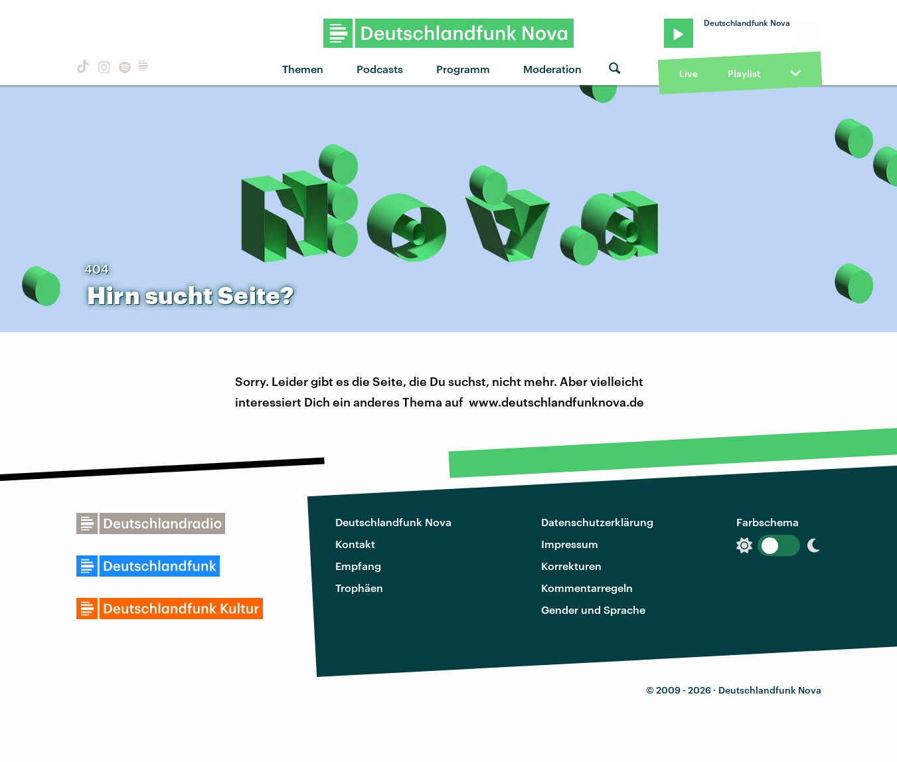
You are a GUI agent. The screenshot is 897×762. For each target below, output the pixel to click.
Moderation (552, 68)
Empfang (358, 565)
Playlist (744, 73)
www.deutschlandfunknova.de (556, 402)
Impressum (569, 543)
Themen (302, 68)
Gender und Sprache (593, 609)
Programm (463, 68)
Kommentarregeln (587, 587)
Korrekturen (571, 565)
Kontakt (355, 543)
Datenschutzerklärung (597, 522)
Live (688, 73)
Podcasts (380, 68)
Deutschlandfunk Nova (393, 522)
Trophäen (359, 587)
